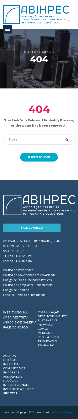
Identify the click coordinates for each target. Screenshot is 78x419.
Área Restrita (15, 317)
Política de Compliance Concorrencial (28, 285)
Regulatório (48, 337)
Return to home (39, 157)
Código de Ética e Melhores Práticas (27, 280)
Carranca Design (64, 412)
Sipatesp (10, 393)
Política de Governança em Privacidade (29, 275)
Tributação (47, 341)
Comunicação (48, 312)
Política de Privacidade (18, 270)
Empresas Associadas (12, 374)
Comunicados (14, 368)
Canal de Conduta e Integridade (24, 295)
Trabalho (46, 345)
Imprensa (11, 364)
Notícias (10, 360)
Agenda (9, 355)
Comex (43, 328)
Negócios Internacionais (16, 383)
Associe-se (12, 322)
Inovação (45, 324)
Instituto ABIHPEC (18, 389)
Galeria (29, 322)
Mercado (45, 332)
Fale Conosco (32, 227)
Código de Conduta (16, 290)
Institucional (15, 312)
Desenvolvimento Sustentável (52, 318)
